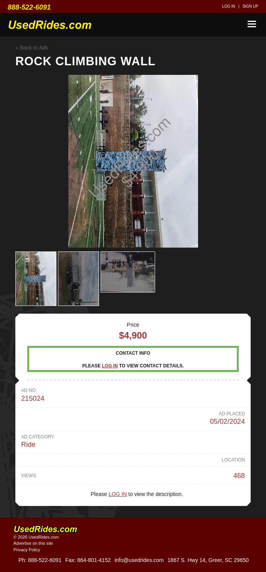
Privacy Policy (26, 549)
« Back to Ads (31, 48)
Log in (228, 6)
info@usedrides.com (139, 560)
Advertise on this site (33, 543)
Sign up (250, 6)
